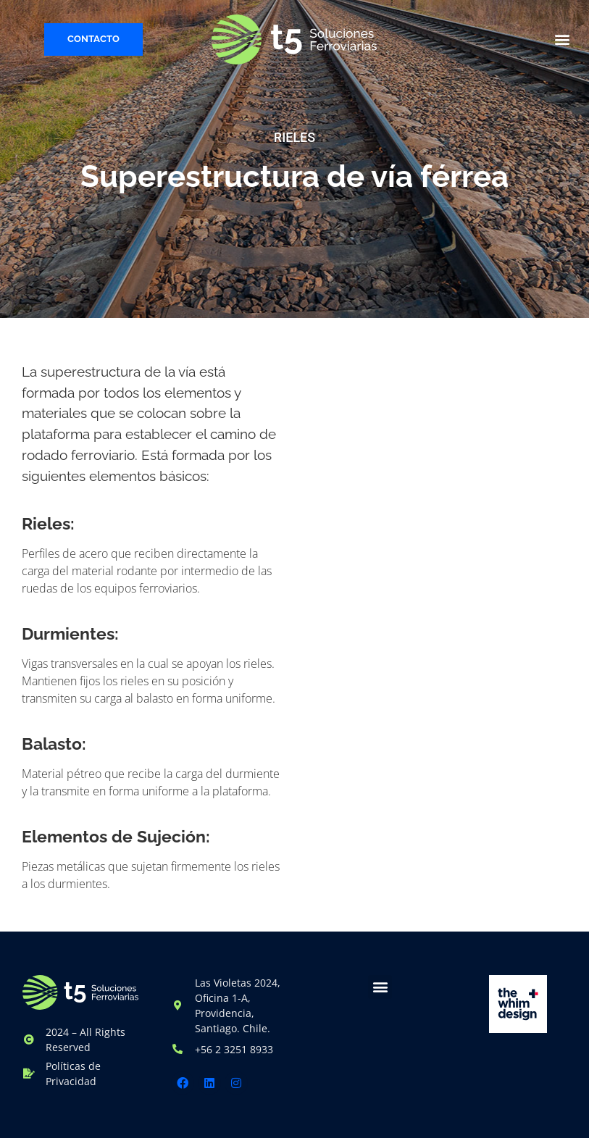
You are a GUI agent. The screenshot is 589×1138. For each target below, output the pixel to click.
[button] (563, 39)
